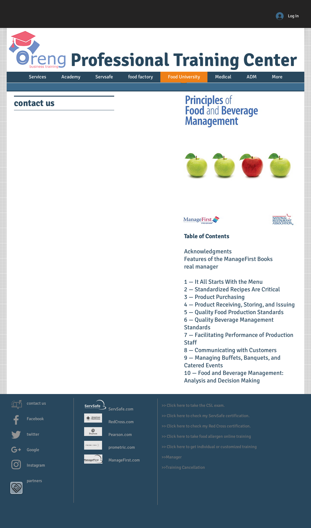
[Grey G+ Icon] (16, 449)
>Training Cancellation (184, 467)
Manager (174, 457)
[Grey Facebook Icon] (16, 419)
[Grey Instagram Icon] (16, 464)
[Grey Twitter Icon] (16, 434)
